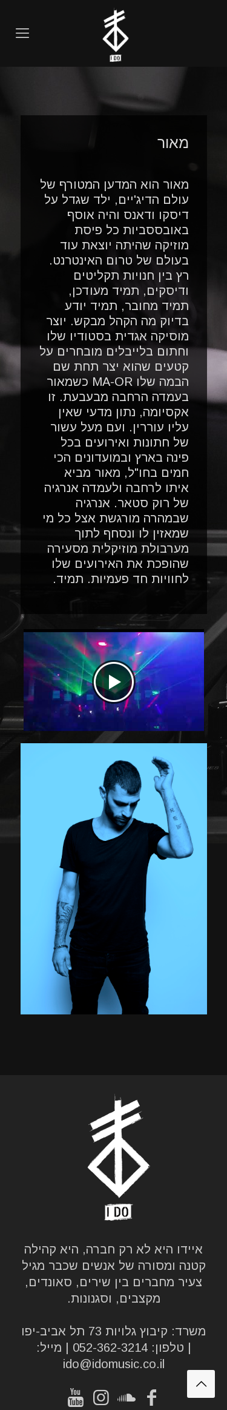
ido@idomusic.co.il (114, 1364)
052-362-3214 (110, 1347)
